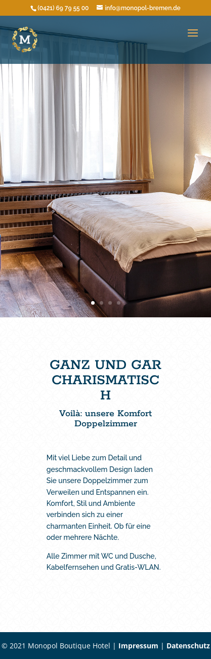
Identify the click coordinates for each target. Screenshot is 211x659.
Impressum (138, 645)
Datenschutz (188, 645)
